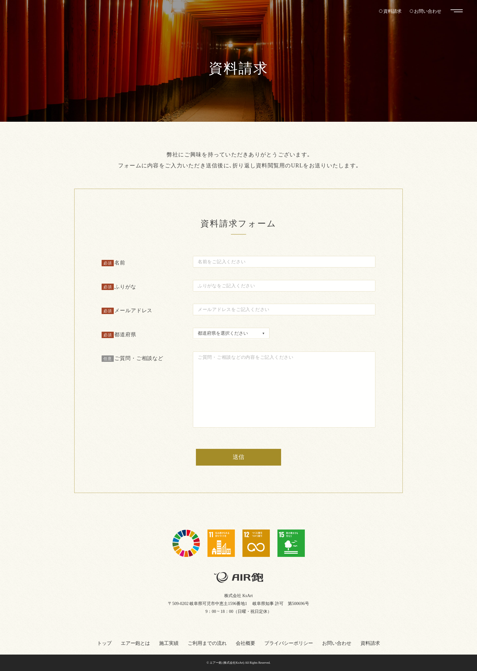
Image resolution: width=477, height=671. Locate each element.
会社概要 (245, 643)
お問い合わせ (426, 11)
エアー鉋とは (135, 643)
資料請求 (390, 11)
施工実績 (169, 643)
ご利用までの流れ (207, 643)
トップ (104, 643)
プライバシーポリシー (288, 643)
